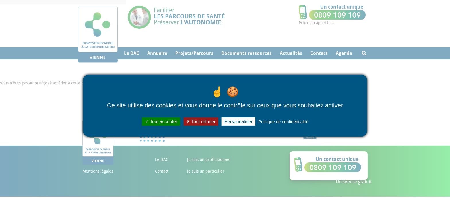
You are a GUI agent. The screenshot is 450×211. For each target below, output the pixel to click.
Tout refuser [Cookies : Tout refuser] (201, 121)
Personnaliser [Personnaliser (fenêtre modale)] (238, 121)
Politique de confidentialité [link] (283, 121)
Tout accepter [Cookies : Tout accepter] (161, 121)
